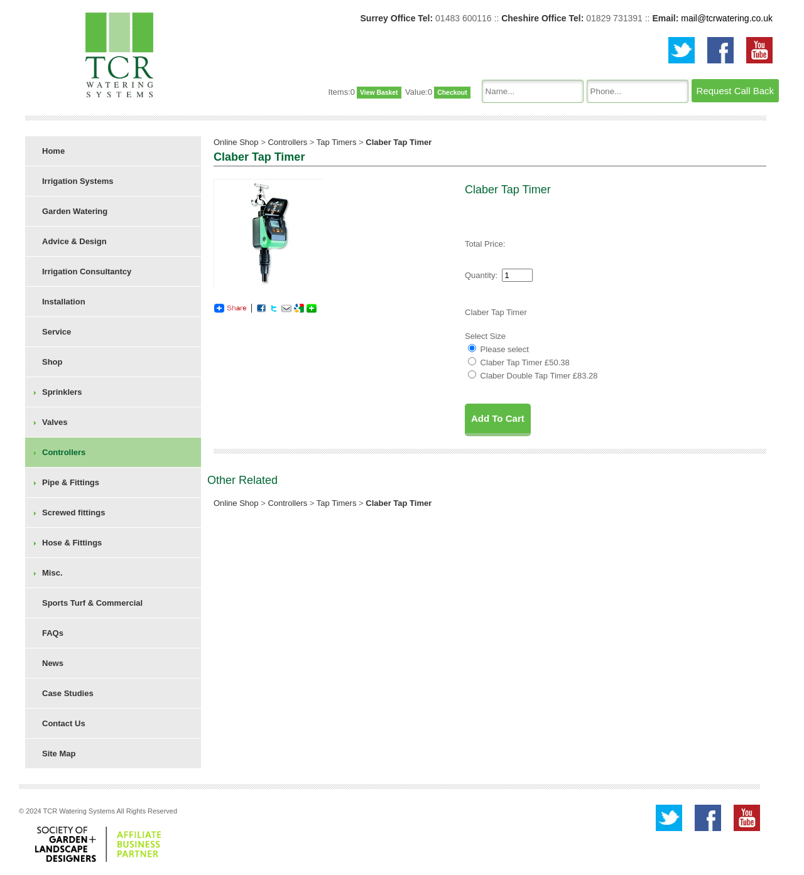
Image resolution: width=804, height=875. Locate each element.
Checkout (452, 92)
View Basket (379, 92)
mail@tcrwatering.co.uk (727, 18)
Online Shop (236, 142)
